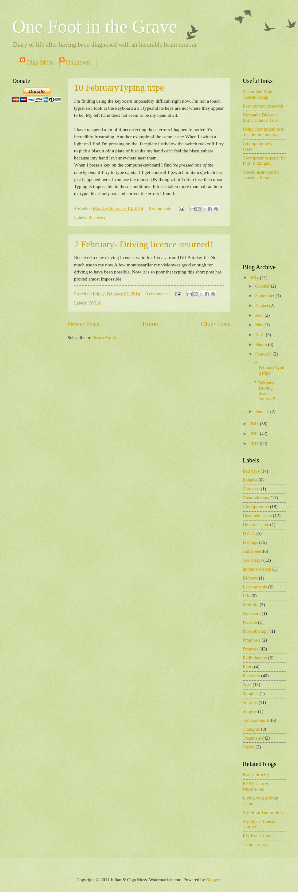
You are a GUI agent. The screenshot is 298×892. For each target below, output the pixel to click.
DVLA (94, 303)
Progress (250, 648)
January (262, 411)
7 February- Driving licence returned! (143, 244)
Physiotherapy (256, 631)
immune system (257, 569)
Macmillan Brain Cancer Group (258, 94)
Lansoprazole (255, 586)
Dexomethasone (257, 515)
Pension (250, 622)
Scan (247, 684)
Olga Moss (39, 62)
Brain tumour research (263, 106)
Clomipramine (256, 506)
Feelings (250, 542)
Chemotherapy (256, 497)
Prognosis (252, 640)
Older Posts (215, 323)
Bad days (251, 471)
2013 (255, 423)
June (260, 315)
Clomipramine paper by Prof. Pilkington (264, 160)
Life (246, 595)
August (262, 305)
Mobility (251, 604)
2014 (255, 277)
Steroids (250, 702)
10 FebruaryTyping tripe (119, 87)
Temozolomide (256, 720)
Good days (252, 560)
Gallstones (252, 551)
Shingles (250, 693)
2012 (255, 433)
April (260, 334)
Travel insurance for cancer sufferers (261, 175)
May (260, 324)
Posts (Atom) (104, 337)
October (263, 286)
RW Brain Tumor (258, 835)
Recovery (97, 217)
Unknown (78, 62)
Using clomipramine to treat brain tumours (263, 132)
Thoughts (251, 729)
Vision (248, 747)
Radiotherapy (255, 657)
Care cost (251, 488)
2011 (255, 443)
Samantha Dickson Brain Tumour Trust (261, 117)
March (261, 344)
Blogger (213, 879)
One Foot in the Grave (94, 26)
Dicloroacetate (256, 524)
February (264, 354)
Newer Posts (84, 323)
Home (150, 323)
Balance (250, 479)
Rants (248, 666)
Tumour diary (255, 844)
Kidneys (250, 578)
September (265, 295)
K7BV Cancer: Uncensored (256, 786)
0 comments (160, 208)
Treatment (252, 738)
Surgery (250, 711)
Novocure (252, 613)
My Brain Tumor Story (263, 812)
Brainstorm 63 (256, 774)
